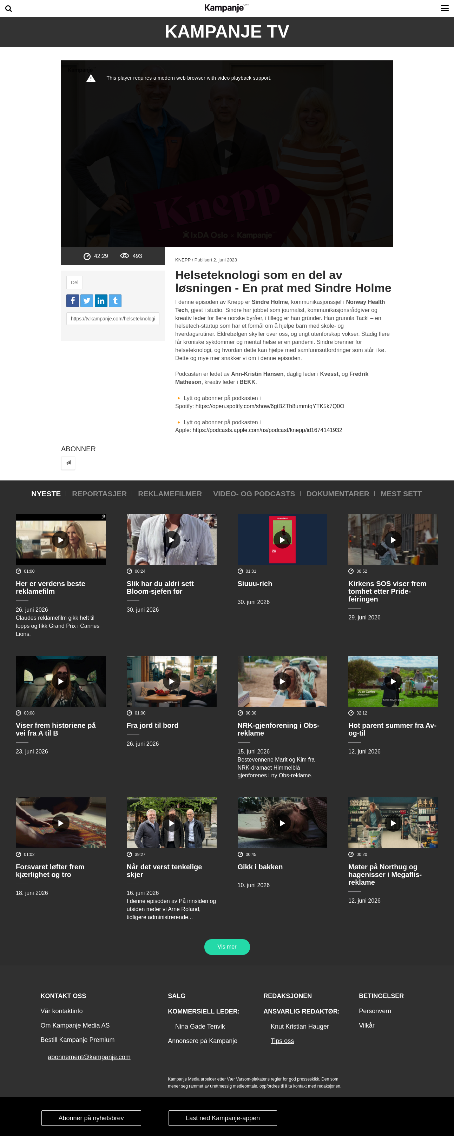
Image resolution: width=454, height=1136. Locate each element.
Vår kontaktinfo (61, 1011)
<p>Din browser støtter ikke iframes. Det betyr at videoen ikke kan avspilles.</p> (227, 153)
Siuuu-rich (255, 583)
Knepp (183, 260)
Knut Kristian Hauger (300, 1026)
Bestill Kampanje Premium (77, 1039)
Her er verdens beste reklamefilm (50, 587)
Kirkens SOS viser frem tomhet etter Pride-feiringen (387, 591)
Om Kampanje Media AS (75, 1025)
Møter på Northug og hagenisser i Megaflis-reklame (385, 874)
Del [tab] (74, 282)
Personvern (375, 1011)
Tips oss (282, 1040)
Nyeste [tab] (46, 494)
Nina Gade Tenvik (200, 1026)
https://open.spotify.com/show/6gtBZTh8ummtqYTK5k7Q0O (270, 406)
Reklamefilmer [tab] (170, 494)
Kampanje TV (227, 31)
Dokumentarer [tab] (338, 494)
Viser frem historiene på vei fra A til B (56, 729)
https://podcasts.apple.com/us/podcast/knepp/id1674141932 (267, 430)
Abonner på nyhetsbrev (91, 1118)
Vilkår (367, 1025)
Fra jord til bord (153, 725)
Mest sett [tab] (401, 494)
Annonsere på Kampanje (202, 1040)
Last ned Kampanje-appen (223, 1118)
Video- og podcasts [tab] (254, 494)
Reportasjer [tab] (99, 494)
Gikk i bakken (260, 867)
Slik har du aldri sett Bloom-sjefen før (160, 587)
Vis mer (227, 947)
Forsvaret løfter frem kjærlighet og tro (50, 870)
